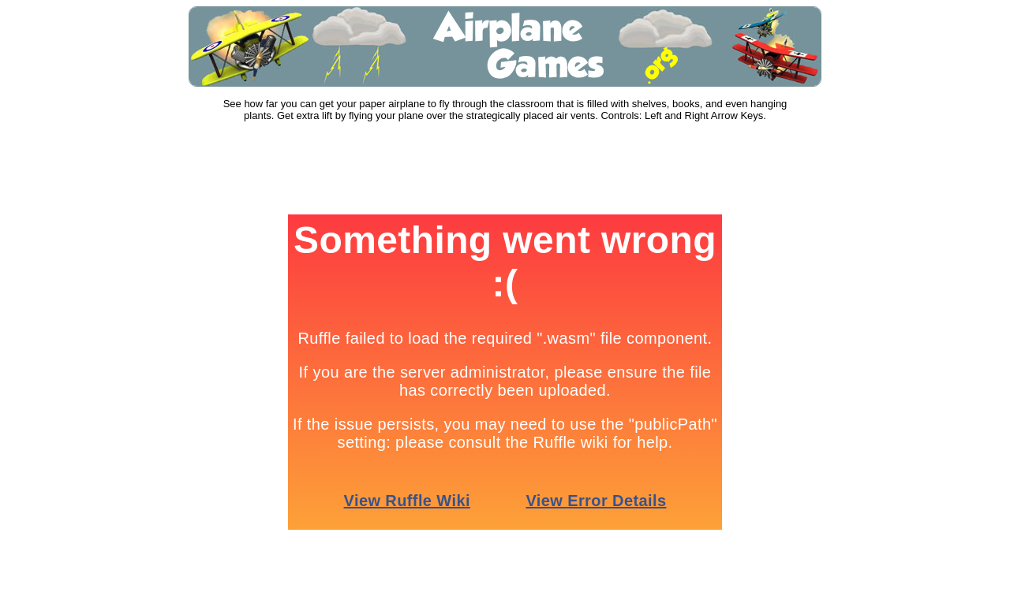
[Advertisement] (505, 168)
